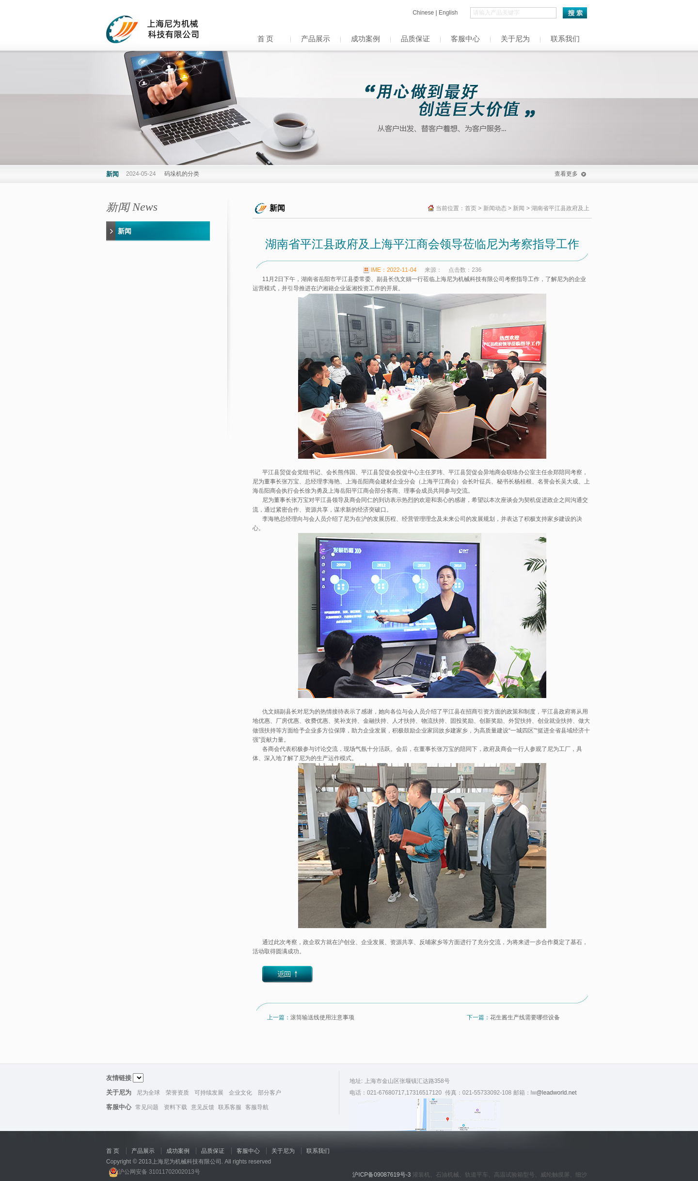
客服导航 (257, 1107)
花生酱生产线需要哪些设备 (525, 1017)
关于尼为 (515, 39)
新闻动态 (495, 208)
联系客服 (229, 1107)
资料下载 (175, 1107)
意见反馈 (202, 1107)
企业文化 (240, 1092)
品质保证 (415, 39)
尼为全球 (148, 1092)
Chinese (423, 12)
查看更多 (566, 173)
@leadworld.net (556, 1092)
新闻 (124, 231)
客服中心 (465, 39)
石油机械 (447, 1174)
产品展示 (315, 39)
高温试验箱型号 (514, 1174)
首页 (470, 208)
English (448, 12)
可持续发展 (208, 1092)
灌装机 (421, 1174)
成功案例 (365, 39)
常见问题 (147, 1107)
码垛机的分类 (181, 173)
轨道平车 (476, 1174)
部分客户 (269, 1092)
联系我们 (565, 39)
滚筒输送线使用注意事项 (322, 1017)
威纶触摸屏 (555, 1174)
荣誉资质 (177, 1092)
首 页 (265, 39)
